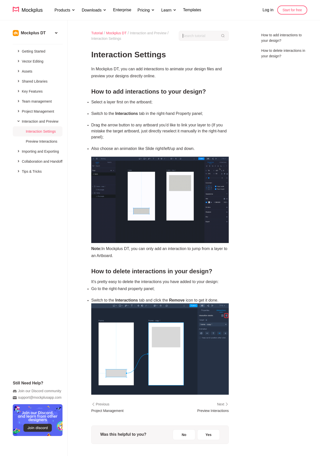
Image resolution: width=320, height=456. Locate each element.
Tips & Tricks (29, 171)
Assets (24, 71)
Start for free (292, 10)
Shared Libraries (32, 81)
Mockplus (28, 10)
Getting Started (30, 51)
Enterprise (122, 10)
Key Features (29, 91)
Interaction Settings (41, 131)
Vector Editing (29, 61)
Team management (34, 101)
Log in (268, 10)
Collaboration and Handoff (39, 161)
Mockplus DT (116, 33)
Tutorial (97, 33)
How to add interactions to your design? (281, 38)
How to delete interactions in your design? (283, 53)
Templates (192, 10)
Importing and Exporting (37, 151)
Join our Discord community (37, 391)
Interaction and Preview (37, 121)
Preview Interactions (41, 141)
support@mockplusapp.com (37, 397)
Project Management (35, 111)
